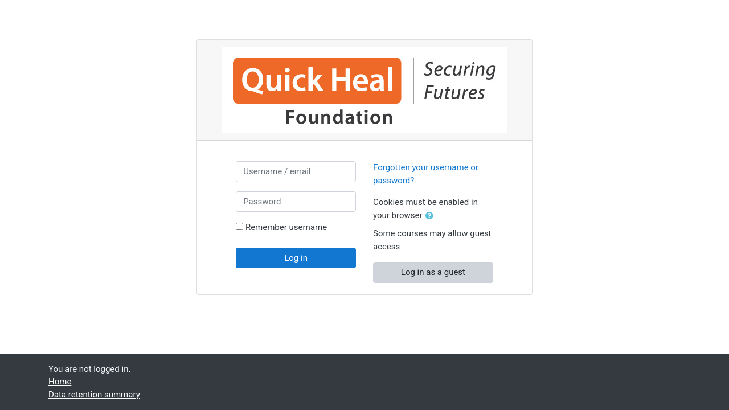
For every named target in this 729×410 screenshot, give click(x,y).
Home (59, 381)
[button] (431, 216)
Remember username (286, 227)
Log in (296, 258)
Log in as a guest (433, 272)
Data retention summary (94, 395)
